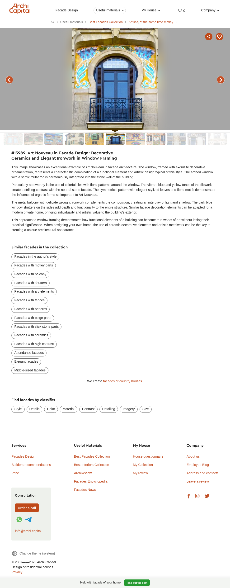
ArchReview (83, 473)
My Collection (143, 465)
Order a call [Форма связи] (27, 508)
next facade (220, 80)
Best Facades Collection (92, 456)
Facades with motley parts (33, 265)
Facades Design (23, 456)
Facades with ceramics (31, 335)
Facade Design (66, 10)
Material (69, 409)
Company (208, 10)
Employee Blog (198, 465)
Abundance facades (29, 353)
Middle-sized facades (30, 370)
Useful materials (108, 10)
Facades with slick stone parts (36, 326)
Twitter (207, 496)
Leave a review (198, 481)
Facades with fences (29, 300)
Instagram (197, 496)
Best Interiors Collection (91, 465)
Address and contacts (203, 473)
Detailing (108, 409)
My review (140, 473)
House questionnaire (148, 456)
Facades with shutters (30, 283)
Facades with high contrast (34, 344)
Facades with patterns (30, 309)
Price (15, 473)
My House (148, 10)
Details (34, 409)
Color (51, 409)
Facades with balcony (30, 274)
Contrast (88, 409)
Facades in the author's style (35, 256)
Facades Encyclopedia (91, 481)
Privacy (16, 572)
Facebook (189, 496)
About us (193, 456)
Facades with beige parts (32, 318)
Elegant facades (26, 361)
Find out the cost (137, 582)
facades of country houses (122, 381)
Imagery (129, 409)
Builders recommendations (31, 465)
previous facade (9, 80)
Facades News (85, 490)
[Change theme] (33, 553)
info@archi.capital (28, 531)
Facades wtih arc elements (34, 291)
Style (18, 409)
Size (145, 409)
